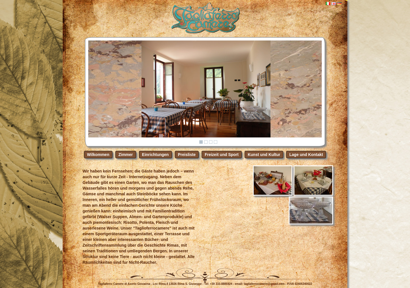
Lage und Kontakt (306, 154)
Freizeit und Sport (222, 154)
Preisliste (187, 154)
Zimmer (125, 154)
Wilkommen (98, 154)
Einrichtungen (155, 154)
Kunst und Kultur (264, 154)
